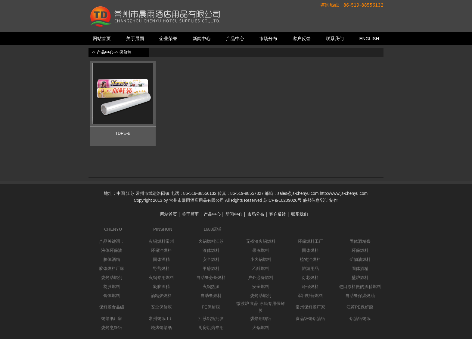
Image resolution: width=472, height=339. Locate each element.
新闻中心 (202, 38)
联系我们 (335, 38)
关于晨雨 (135, 38)
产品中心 (235, 38)
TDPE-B (122, 133)
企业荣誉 (168, 38)
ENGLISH (369, 38)
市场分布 (268, 38)
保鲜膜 (125, 52)
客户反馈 (302, 38)
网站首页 (102, 38)
